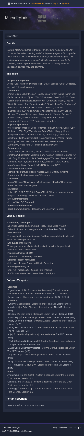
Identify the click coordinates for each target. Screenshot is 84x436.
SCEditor (11, 314)
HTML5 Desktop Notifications (22, 341)
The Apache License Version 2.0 (23, 344)
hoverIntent (13, 307)
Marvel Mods (16, 17)
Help (55, 428)
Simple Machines (35, 405)
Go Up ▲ (78, 428)
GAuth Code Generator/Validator (23, 348)
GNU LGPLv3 (62, 297)
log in (55, 3)
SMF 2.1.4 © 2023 (16, 405)
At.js (9, 334)
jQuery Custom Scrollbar (19, 320)
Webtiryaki (16, 428)
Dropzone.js (13, 354)
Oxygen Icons (14, 297)
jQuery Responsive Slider (20, 327)
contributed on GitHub (55, 229)
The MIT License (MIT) (59, 304)
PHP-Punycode (15, 365)
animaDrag (12, 317)
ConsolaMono (14, 381)
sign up (65, 3)
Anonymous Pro (15, 375)
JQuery (11, 304)
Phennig (11, 388)
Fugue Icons (13, 290)
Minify (10, 361)
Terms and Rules (66, 428)
